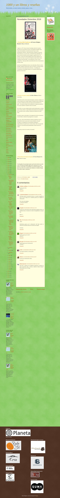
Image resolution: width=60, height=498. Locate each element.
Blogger (36, 495)
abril (9, 263)
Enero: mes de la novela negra (10, 207)
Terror (7, 151)
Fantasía (7, 111)
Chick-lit (7, 102)
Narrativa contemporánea (9, 121)
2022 (8, 165)
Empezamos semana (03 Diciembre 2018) (10, 243)
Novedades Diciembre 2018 (10, 198)
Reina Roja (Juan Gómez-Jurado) (10, 203)
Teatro (7, 149)
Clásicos (7, 106)
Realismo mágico (9, 142)
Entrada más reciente (21, 289)
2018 (8, 172)
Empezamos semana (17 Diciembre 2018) (10, 212)
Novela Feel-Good (9, 126)
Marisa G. (22, 256)
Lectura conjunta (9, 116)
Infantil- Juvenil (9, 113)
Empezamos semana (9, 107)
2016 (8, 273)
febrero (9, 266)
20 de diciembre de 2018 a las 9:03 (34, 186)
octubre (9, 250)
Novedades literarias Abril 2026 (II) (12, 316)
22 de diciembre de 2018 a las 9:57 (30, 256)
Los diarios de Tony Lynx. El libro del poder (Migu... (10, 222)
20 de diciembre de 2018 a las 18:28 (29, 233)
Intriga (7, 114)
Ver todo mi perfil (9, 80)
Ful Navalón (9, 78)
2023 (8, 163)
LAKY (21, 249)
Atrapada (21, 207)
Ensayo (7, 109)
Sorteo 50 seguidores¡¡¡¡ (12, 284)
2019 (8, 170)
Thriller (7, 152)
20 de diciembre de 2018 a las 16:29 (28, 219)
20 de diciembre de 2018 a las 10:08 (34, 194)
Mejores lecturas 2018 (10, 177)
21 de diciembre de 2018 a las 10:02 (29, 249)
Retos (7, 147)
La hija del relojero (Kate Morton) (10, 188)
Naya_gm (21, 241)
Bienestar (7, 100)
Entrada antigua (41, 289)
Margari (21, 233)
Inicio (31, 289)
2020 (8, 169)
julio (9, 257)
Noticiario (8, 122)
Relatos (7, 144)
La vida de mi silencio (24, 194)
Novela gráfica (8, 130)
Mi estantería (8, 118)
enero (9, 268)
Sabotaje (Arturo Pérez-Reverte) (10, 238)
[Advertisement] (9, 43)
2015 (8, 275)
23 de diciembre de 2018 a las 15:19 (33, 263)
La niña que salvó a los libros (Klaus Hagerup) (11, 233)
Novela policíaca (9, 135)
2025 (8, 159)
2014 (8, 277)
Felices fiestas (10, 195)
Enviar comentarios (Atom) (26, 291)
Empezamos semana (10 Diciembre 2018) (10, 228)
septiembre (10, 252)
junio (9, 259)
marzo (9, 264)
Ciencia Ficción (9, 104)
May (20, 219)
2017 (8, 271)
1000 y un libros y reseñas (23, 4)
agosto (9, 255)
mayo (9, 261)
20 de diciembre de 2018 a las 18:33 (30, 241)
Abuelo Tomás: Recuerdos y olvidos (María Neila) (11, 182)
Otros (7, 138)
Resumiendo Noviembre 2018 (10, 217)
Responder (22, 190)
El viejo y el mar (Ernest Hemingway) (11, 192)
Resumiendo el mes (9, 145)
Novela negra (8, 133)
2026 (8, 157)
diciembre (10, 174)
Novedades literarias (24, 178)
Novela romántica (9, 137)
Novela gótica (8, 128)
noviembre (10, 247)
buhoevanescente (23, 263)
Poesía (7, 140)
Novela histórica (9, 131)
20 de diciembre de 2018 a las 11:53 (30, 207)
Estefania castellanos (24, 186)
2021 (8, 167)
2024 (8, 161)
